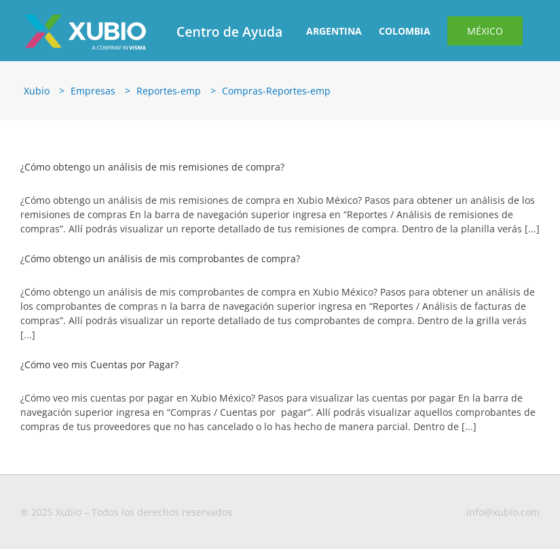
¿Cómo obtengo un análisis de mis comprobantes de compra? (160, 258)
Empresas (93, 90)
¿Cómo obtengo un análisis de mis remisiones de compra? (152, 166)
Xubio (37, 90)
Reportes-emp (168, 90)
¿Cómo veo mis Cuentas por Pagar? (99, 364)
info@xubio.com (503, 512)
